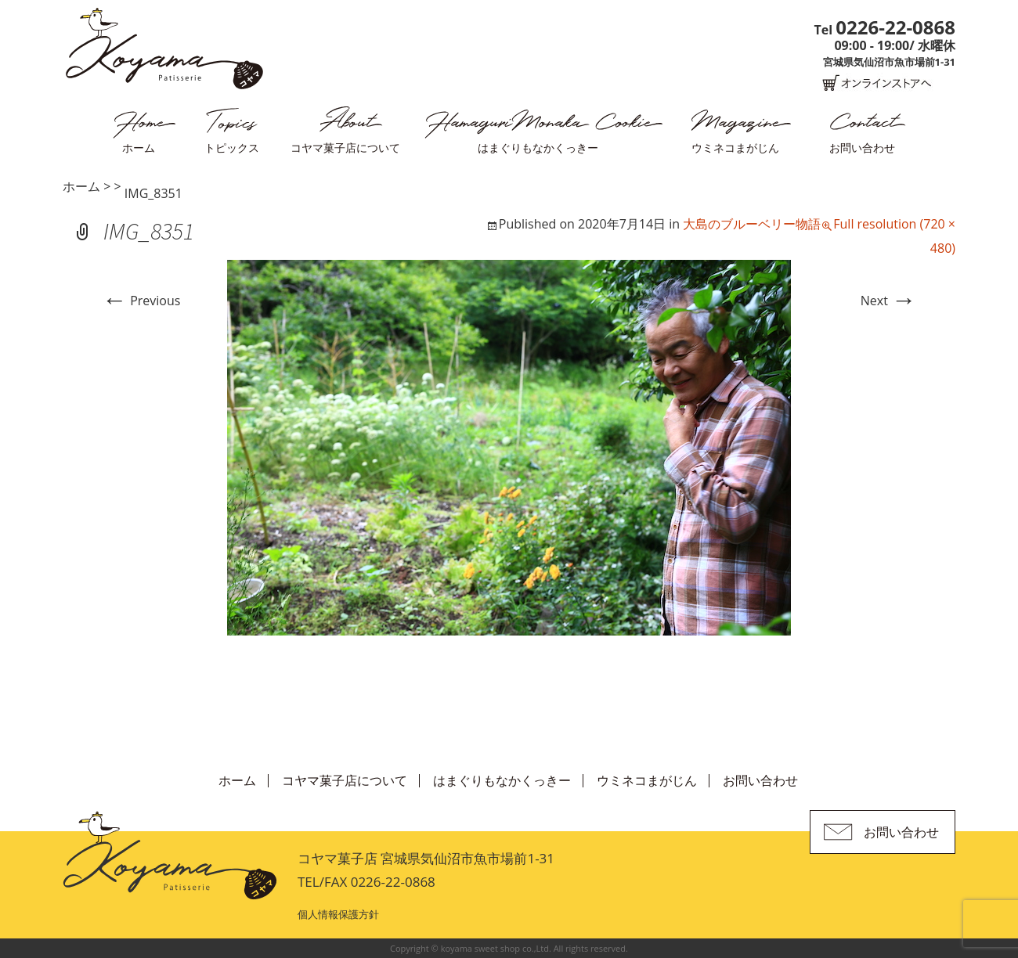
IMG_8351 (153, 193)
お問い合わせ (862, 147)
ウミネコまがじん (735, 147)
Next (888, 300)
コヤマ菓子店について (345, 147)
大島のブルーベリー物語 (752, 223)
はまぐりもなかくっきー (538, 147)
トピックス (231, 147)
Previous (141, 300)
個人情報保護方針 (338, 914)
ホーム (138, 147)
